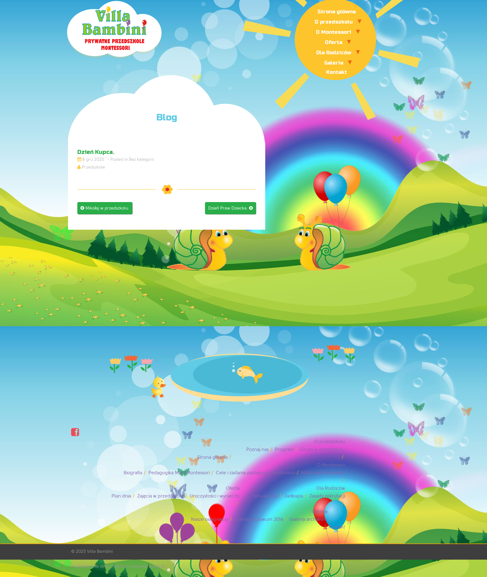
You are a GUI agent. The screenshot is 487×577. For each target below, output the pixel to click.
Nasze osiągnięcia (209, 519)
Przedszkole (93, 167)
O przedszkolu (334, 22)
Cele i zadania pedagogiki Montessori (255, 473)
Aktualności (265, 496)
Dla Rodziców (333, 53)
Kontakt (336, 72)
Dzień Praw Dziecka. (230, 208)
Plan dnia (121, 496)
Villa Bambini (100, 551)
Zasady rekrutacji (327, 496)
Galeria (333, 63)
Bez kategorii (141, 159)
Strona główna (336, 12)
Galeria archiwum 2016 (258, 519)
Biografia (133, 473)
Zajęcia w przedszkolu (160, 496)
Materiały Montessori (323, 473)
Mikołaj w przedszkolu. (104, 208)
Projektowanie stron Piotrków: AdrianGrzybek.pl (118, 566)
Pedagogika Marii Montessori (179, 473)
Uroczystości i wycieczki (215, 496)
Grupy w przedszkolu (322, 449)
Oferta (333, 42)
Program (284, 449)
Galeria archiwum (308, 519)
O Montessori (333, 32)
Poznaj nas (257, 449)
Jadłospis (293, 496)
